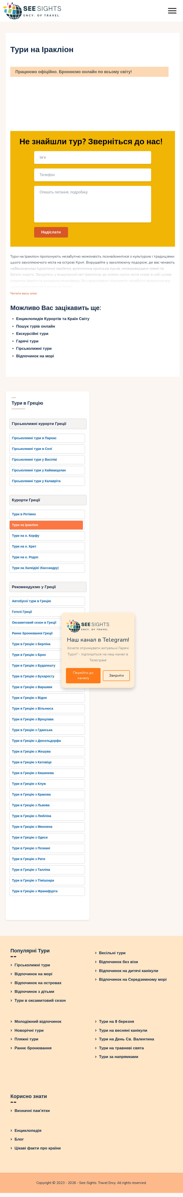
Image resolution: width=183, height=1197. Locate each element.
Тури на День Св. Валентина (126, 1043)
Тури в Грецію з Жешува (31, 756)
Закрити (116, 676)
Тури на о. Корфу (25, 539)
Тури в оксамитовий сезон (40, 1004)
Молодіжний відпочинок (38, 1026)
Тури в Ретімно (24, 518)
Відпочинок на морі (35, 358)
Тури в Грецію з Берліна (31, 648)
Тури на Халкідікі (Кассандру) (35, 571)
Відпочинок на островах (38, 987)
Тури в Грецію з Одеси (30, 842)
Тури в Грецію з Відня (29, 702)
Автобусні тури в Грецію (31, 605)
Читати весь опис (25, 294)
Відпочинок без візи (118, 966)
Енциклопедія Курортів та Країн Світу (53, 321)
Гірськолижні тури (34, 350)
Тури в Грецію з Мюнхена (32, 831)
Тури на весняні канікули (123, 1034)
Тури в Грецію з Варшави (32, 691)
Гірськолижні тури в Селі (32, 452)
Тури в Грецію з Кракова (31, 799)
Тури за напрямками (118, 1061)
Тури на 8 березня (116, 1026)
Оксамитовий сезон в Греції (34, 627)
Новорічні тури (29, 1034)
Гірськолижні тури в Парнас (34, 441)
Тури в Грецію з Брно (29, 659)
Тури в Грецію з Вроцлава (32, 724)
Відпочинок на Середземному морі (133, 983)
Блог (19, 1143)
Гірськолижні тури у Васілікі (34, 462)
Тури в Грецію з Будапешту (33, 670)
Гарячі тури (27, 343)
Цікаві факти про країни (38, 1152)
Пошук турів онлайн (35, 328)
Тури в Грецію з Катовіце (32, 767)
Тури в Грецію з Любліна (31, 820)
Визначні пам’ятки (32, 1115)
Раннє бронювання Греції (32, 638)
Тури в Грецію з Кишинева (33, 777)
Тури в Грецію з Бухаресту (33, 681)
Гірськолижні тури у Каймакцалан (39, 473)
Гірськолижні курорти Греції (39, 426)
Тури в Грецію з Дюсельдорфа (36, 745)
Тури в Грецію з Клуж (29, 788)
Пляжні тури (26, 1043)
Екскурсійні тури (32, 336)
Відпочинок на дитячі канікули (128, 975)
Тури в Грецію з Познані (31, 853)
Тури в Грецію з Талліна (31, 874)
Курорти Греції (26, 503)
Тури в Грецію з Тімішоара (33, 885)
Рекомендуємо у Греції (34, 590)
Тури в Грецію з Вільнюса (32, 713)
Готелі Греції (22, 616)
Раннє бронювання (33, 1052)
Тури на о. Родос (25, 561)
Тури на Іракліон (25, 528)
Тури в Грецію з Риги (28, 863)
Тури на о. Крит (24, 550)
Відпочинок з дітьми (34, 996)
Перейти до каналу (83, 676)
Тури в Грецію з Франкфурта (34, 896)
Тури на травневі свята (121, 1052)
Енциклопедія (28, 1135)
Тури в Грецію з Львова (30, 810)
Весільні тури (112, 957)
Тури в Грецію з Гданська (32, 734)
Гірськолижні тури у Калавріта (36, 484)
